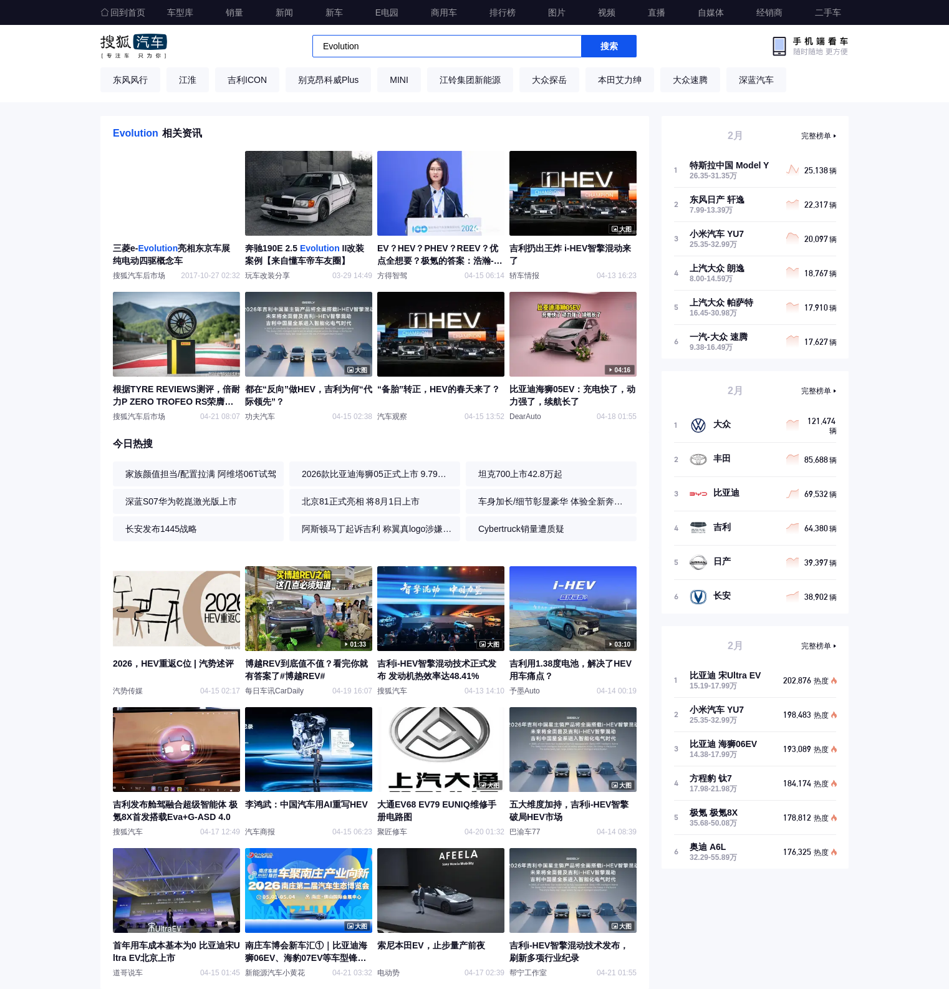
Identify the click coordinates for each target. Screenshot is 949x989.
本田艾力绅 (620, 80)
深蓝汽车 (756, 80)
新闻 (284, 12)
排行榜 (502, 12)
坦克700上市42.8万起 (520, 474)
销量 (234, 12)
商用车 (444, 12)
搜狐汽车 (133, 46)
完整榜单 (816, 136)
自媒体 (711, 12)
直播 (656, 12)
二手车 (828, 12)
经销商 (769, 12)
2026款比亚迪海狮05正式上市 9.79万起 (378, 474)
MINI (399, 80)
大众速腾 (690, 80)
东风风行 (130, 80)
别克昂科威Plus (328, 80)
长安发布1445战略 (161, 529)
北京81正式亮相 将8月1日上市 (361, 501)
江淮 (187, 80)
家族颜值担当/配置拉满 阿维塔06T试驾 (200, 474)
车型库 (180, 12)
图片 (557, 12)
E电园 (386, 12)
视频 (606, 12)
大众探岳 (549, 80)
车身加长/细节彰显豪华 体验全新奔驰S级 (554, 501)
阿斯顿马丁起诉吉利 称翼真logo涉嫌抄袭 (378, 529)
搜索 (609, 46)
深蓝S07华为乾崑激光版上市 (181, 501)
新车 (334, 12)
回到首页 (122, 12)
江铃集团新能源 (470, 80)
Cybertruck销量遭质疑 (521, 529)
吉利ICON (247, 80)
